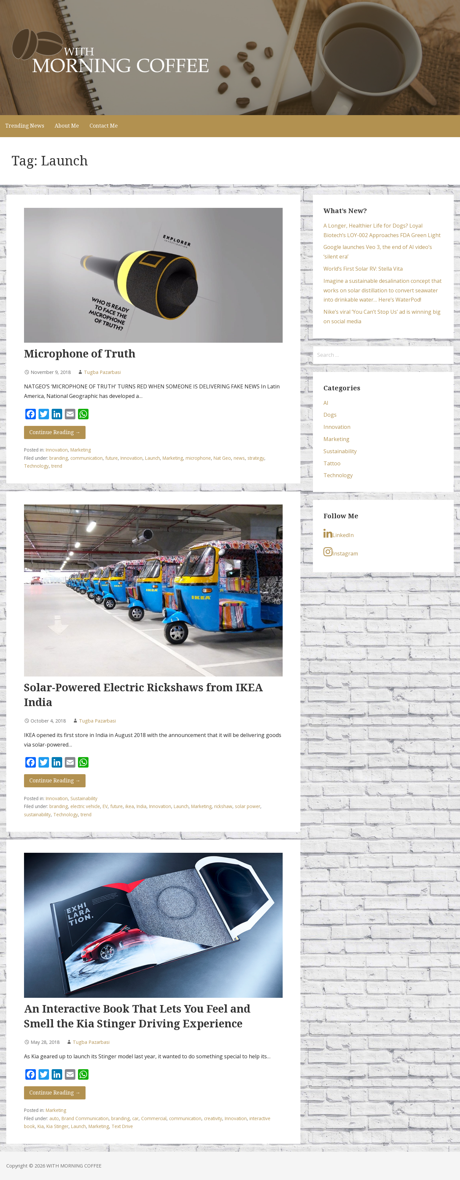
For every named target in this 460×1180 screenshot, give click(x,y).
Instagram (340, 552)
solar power (247, 806)
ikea (129, 806)
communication (86, 458)
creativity (213, 1118)
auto (54, 1118)
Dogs (330, 414)
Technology (36, 466)
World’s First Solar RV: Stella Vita (363, 268)
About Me (67, 126)
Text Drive (122, 1126)
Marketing (80, 450)
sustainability (37, 814)
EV (105, 806)
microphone (198, 458)
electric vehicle (85, 806)
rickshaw (223, 806)
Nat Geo (222, 458)
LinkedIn (338, 533)
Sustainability (83, 798)
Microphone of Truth (80, 354)
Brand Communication (85, 1118)
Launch (152, 458)
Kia (41, 1126)
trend (56, 466)
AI (325, 402)
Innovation (57, 450)
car (135, 1118)
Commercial (153, 1118)
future (111, 458)
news (239, 458)
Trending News (24, 126)
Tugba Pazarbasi (102, 372)
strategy (255, 458)
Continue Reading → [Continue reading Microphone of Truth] (54, 432)
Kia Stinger (57, 1126)
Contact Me (103, 126)
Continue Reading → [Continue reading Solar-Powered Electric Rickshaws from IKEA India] (54, 780)
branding (58, 458)
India (141, 806)
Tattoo (332, 463)
